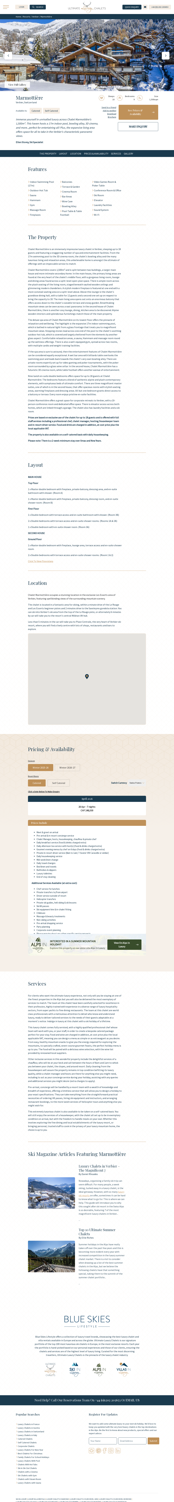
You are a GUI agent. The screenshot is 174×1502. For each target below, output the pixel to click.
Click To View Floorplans (40, 561)
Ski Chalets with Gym (27, 1475)
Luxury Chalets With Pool (29, 1460)
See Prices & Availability (141, 112)
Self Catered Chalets (27, 1442)
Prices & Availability (96, 153)
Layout (63, 153)
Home (18, 16)
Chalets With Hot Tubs (27, 1464)
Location (75, 153)
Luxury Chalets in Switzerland (31, 1431)
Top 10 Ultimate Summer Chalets (97, 1231)
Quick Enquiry (132, 7)
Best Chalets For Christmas (30, 1453)
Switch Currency (119, 782)
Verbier (35, 16)
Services (116, 153)
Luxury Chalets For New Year (30, 1449)
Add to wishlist (109, 110)
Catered (36, 110)
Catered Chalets (25, 1438)
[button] (21, 7)
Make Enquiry (138, 126)
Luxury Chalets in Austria (29, 1427)
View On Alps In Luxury (126, 944)
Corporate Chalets (26, 1446)
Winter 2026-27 (67, 767)
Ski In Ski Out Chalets (27, 1468)
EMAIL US (132, 1400)
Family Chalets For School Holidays (33, 1457)
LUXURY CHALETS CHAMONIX (57, 1499)
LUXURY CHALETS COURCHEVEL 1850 (84, 1499)
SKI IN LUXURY (21, 1499)
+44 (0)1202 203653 (108, 1400)
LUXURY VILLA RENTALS (36, 1499)
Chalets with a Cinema (28, 1471)
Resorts (26, 16)
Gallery (128, 153)
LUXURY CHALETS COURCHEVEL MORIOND (115, 1499)
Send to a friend (109, 107)
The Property (48, 153)
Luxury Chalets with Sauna (29, 1482)
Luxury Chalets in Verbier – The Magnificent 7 (99, 1168)
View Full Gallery (17, 84)
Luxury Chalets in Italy (27, 1435)
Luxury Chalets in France (29, 1424)
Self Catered (51, 110)
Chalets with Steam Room (29, 1479)
